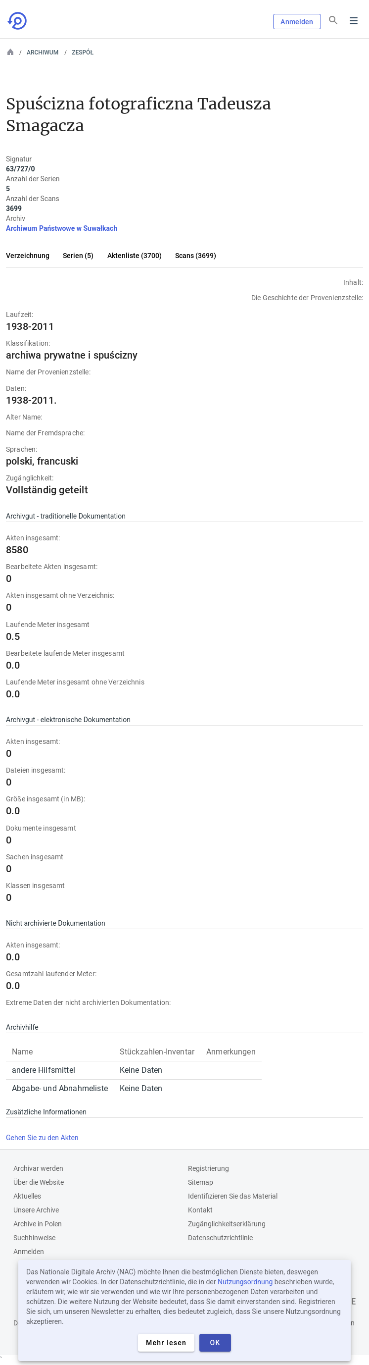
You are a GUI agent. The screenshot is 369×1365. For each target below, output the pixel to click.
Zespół (82, 52)
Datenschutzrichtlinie (220, 1238)
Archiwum (42, 52)
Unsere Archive (36, 1210)
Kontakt (200, 1210)
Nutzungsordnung (245, 1282)
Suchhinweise (34, 1238)
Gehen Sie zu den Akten (42, 1138)
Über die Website (38, 1182)
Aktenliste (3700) (134, 256)
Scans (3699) (195, 256)
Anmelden (296, 22)
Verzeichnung (27, 256)
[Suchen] (333, 20)
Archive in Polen (37, 1224)
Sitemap (200, 1182)
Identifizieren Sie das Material (232, 1196)
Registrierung (208, 1168)
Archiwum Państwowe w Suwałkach (61, 228)
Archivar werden (38, 1168)
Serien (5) (78, 256)
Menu (354, 20)
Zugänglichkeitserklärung (227, 1224)
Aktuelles (27, 1196)
